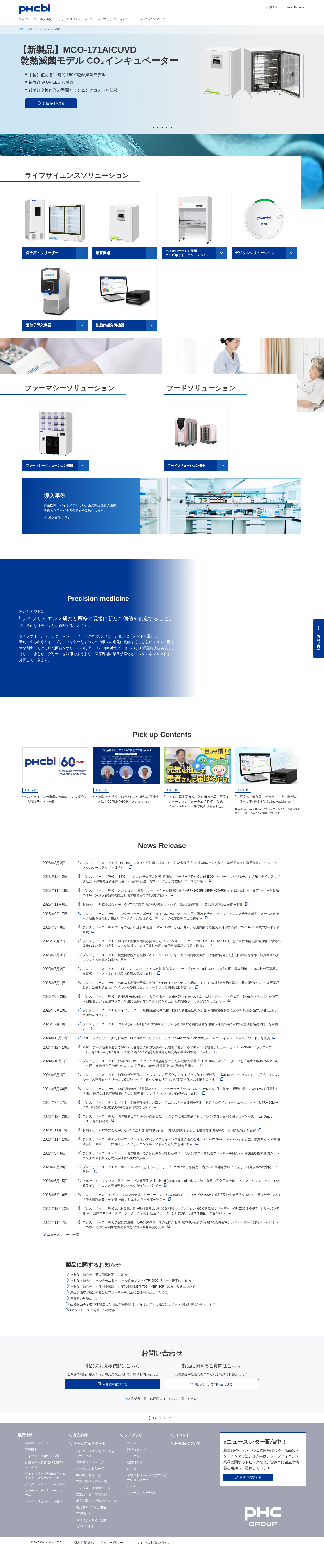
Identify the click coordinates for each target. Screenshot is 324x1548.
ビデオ (131, 1485)
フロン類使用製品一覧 (91, 1481)
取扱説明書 (135, 1462)
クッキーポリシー (112, 1542)
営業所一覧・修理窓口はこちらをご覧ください (164, 1398)
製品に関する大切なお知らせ (96, 1500)
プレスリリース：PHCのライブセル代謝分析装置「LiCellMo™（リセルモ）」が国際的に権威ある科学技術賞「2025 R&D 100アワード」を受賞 (181, 929)
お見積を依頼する (115, 1384)
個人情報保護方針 (85, 1542)
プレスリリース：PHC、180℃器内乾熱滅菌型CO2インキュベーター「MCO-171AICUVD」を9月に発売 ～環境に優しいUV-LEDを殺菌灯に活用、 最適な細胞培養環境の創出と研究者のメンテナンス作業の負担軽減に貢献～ (181, 1090)
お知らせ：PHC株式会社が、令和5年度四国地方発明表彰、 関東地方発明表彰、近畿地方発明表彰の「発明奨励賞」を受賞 (169, 1130)
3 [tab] (162, 127)
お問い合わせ (85, 1526)
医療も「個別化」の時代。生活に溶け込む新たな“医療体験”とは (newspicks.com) (269, 799)
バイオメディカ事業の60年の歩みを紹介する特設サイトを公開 (57, 799)
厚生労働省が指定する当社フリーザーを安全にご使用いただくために (119, 1292)
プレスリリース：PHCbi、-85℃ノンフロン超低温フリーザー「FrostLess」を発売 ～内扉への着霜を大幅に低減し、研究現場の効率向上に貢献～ (180, 1169)
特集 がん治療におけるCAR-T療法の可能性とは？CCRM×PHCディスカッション (128, 799)
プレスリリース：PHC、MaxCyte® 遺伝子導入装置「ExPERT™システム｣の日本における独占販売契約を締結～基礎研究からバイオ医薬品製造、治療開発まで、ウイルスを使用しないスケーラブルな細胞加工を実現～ (181, 984)
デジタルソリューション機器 (45, 1483)
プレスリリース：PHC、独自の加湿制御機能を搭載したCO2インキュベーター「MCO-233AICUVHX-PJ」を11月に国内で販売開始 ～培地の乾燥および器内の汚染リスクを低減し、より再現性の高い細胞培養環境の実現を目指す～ (182, 943)
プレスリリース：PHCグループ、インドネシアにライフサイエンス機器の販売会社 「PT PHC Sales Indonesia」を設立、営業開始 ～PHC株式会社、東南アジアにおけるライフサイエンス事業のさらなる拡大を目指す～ (182, 1141)
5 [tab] (171, 127)
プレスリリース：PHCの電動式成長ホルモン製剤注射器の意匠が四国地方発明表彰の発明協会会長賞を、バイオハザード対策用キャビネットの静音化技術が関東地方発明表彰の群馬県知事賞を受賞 (180, 1224)
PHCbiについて (151, 19)
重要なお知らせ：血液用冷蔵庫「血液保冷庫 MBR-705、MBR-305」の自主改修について (132, 1286)
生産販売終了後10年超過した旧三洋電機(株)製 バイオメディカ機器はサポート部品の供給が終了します (142, 1304)
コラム (131, 1442)
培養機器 (103, 253)
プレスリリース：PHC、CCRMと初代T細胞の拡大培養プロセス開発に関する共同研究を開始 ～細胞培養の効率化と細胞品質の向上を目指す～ (180, 1026)
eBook (131, 1468)
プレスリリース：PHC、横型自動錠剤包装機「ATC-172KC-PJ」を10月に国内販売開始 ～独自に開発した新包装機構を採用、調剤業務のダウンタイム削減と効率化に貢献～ (181, 957)
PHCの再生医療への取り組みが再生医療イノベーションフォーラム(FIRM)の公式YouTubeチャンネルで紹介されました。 (199, 801)
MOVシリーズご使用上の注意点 (92, 1310)
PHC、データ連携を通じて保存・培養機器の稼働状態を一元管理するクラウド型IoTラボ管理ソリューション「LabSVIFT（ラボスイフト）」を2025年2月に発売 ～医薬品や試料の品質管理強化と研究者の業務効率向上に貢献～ (177, 1049)
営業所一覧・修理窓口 (91, 1494)
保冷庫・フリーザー (42, 253)
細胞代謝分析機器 (110, 325)
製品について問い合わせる (214, 1384)
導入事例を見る (59, 517)
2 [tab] (157, 127)
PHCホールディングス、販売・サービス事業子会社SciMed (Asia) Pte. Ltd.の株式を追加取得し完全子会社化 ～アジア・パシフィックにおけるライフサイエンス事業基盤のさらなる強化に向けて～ (181, 1183)
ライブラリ (104, 19)
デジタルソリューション (255, 253)
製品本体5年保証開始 (91, 1507)
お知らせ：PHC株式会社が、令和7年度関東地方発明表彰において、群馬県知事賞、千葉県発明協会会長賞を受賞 (162, 904)
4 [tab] (166, 127)
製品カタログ (136, 1449)
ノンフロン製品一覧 (90, 1468)
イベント (126, 19)
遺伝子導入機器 (38, 325)
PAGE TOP (162, 1418)
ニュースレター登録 (141, 1492)
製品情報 (24, 19)
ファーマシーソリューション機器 (49, 465)
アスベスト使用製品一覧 (93, 1487)
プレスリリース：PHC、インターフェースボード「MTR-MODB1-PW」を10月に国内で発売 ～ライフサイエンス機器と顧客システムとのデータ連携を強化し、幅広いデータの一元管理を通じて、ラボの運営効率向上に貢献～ (181, 915)
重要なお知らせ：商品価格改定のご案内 (98, 1274)
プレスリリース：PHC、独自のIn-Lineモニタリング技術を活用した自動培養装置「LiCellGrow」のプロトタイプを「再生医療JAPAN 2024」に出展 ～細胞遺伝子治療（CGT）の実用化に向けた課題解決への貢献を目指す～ (181, 1063)
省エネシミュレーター (91, 1462)
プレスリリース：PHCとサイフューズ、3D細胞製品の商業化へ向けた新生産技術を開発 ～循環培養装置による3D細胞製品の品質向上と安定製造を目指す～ (180, 1012)
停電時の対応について (86, 1298)
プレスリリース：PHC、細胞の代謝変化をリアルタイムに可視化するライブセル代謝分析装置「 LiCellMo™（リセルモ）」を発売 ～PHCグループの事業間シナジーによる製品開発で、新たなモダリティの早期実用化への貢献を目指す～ (181, 1077)
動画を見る (53, 112)
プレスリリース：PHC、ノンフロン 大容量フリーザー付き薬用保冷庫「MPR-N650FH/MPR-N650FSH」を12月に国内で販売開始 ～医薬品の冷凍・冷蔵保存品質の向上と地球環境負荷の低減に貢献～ (181, 892)
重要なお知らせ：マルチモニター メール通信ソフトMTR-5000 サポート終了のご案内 (130, 1280)
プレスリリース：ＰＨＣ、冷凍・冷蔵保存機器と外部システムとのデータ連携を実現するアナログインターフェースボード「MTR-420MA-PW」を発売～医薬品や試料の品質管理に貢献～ (180, 1104)
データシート (136, 1455)
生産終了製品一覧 (88, 1474)
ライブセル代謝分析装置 (42, 1455)
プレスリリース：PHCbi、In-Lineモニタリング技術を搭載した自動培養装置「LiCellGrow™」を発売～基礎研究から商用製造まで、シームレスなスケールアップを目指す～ (182, 865)
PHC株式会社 (25, 29)
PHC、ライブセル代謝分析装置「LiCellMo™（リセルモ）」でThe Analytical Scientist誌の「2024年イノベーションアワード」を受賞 (176, 1037)
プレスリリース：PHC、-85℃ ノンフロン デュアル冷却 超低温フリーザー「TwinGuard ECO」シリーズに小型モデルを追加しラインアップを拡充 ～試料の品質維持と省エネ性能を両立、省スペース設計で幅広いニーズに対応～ (181, 878)
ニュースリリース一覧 (63, 1234)
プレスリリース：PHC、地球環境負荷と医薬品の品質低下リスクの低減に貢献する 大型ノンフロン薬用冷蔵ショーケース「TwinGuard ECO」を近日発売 (177, 1118)
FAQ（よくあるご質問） (93, 1519)
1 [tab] (153, 127)
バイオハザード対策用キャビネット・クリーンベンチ (187, 253)
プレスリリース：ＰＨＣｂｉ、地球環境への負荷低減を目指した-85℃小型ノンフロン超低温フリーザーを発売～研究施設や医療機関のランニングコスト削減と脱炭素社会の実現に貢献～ (181, 1155)
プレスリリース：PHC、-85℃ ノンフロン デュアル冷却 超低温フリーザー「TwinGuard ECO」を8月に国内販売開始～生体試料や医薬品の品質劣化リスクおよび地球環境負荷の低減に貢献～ (180, 971)
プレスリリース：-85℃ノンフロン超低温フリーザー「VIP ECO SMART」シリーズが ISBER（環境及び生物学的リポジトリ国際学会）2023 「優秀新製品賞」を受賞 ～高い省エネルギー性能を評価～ (181, 1196)
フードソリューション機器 (186, 465)
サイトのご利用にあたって (153, 1542)
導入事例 (46, 19)
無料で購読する (250, 1477)
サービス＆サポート (74, 19)
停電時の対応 (85, 1513)
